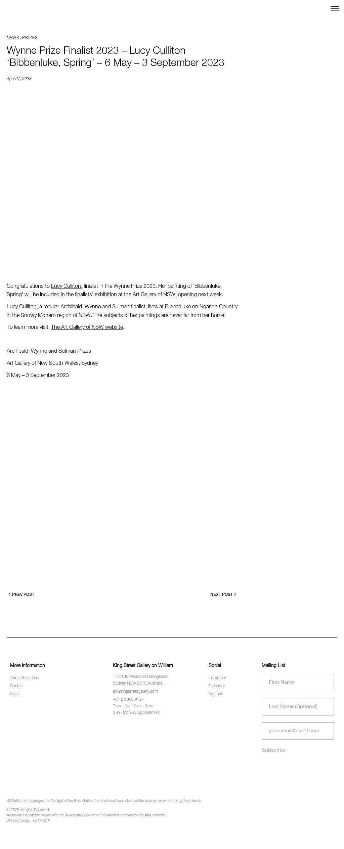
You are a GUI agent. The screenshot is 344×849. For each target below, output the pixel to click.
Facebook (217, 686)
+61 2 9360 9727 (128, 700)
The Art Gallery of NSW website (87, 327)
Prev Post (21, 594)
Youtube (216, 694)
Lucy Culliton (66, 286)
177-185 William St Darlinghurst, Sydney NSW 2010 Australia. (141, 680)
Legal (14, 694)
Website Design (18, 821)
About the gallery (24, 678)
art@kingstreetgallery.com (135, 692)
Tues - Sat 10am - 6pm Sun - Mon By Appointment (136, 709)
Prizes (30, 38)
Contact (17, 686)
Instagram (217, 678)
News (13, 38)
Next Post (223, 594)
